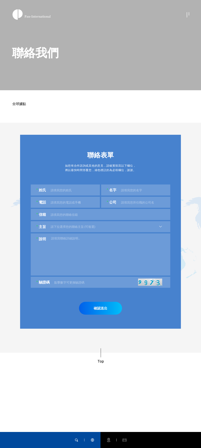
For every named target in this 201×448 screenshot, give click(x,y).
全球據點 (19, 105)
